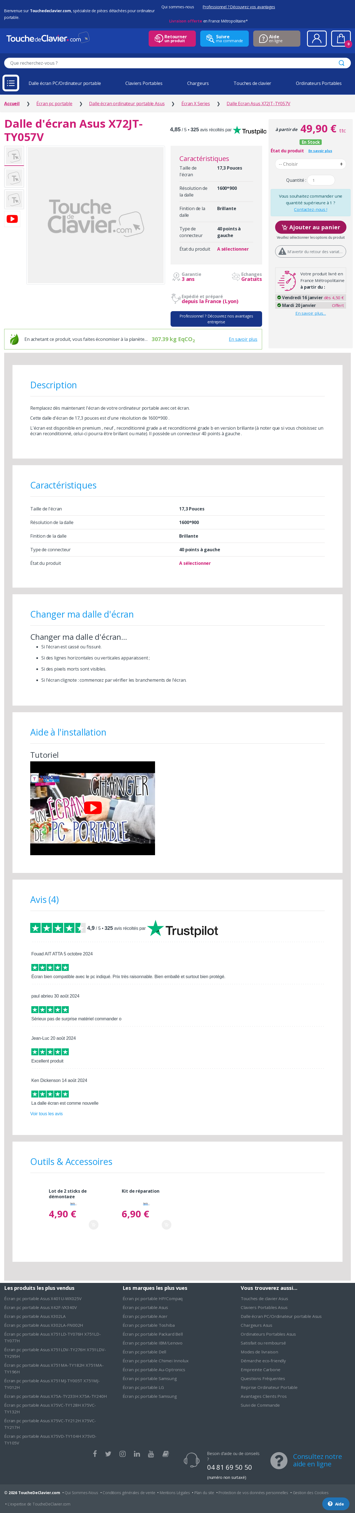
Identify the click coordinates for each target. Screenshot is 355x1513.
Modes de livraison (259, 1352)
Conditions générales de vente (129, 1492)
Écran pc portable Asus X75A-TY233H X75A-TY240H (55, 1396)
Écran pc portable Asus (145, 1307)
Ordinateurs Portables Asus (268, 1334)
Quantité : (296, 180)
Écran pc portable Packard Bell (153, 1334)
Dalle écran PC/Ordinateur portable (65, 83)
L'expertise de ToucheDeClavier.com (39, 1504)
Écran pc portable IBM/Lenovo (153, 1343)
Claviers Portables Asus (264, 1307)
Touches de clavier (252, 83)
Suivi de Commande (260, 1405)
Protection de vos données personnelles (253, 1492)
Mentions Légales (175, 1492)
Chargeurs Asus (256, 1325)
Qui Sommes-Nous (81, 1492)
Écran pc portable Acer (145, 1316)
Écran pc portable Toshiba (149, 1325)
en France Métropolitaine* (208, 21)
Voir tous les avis (46, 1113)
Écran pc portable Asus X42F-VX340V (40, 1307)
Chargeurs (198, 83)
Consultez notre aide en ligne (317, 1460)
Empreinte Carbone (260, 1369)
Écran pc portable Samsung (150, 1378)
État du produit (287, 151)
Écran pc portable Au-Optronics (154, 1369)
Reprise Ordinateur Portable (269, 1387)
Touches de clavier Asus (264, 1298)
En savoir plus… (310, 313)
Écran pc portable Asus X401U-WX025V (42, 1298)
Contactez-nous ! (310, 209)
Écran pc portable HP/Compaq (153, 1298)
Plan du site (204, 1492)
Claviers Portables (143, 83)
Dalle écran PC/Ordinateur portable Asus (281, 1316)
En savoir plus (243, 339)
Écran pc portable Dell (144, 1352)
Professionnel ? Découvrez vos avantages (239, 6)
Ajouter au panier (310, 226)
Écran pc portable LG (143, 1387)
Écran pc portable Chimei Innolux (156, 1360)
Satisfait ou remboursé (263, 1343)
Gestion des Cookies (311, 1492)
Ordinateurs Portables (319, 83)
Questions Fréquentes (263, 1378)
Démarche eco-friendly (263, 1360)
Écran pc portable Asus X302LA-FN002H (43, 1325)
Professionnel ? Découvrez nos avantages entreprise (216, 318)
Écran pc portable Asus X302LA (34, 1316)
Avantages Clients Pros (263, 1396)
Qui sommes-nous (177, 6)
